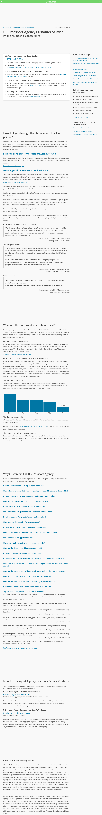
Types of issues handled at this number (86, 79)
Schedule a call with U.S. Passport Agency (17, 354)
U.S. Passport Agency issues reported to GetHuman (20, 648)
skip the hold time (34, 97)
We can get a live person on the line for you (26, 170)
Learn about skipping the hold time (15, 182)
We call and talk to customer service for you (86, 65)
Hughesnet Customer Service (83, 131)
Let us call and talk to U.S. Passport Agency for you (29, 153)
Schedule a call (46, 67)
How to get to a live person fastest (84, 72)
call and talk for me (25, 427)
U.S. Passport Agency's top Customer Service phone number (85, 59)
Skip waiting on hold (32, 67)
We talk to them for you (15, 67)
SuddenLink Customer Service (83, 128)
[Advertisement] (36, 115)
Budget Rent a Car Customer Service (85, 134)
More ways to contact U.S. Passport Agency (85, 83)
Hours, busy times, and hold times (84, 76)
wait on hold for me (40, 427)
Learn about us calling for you (13, 166)
